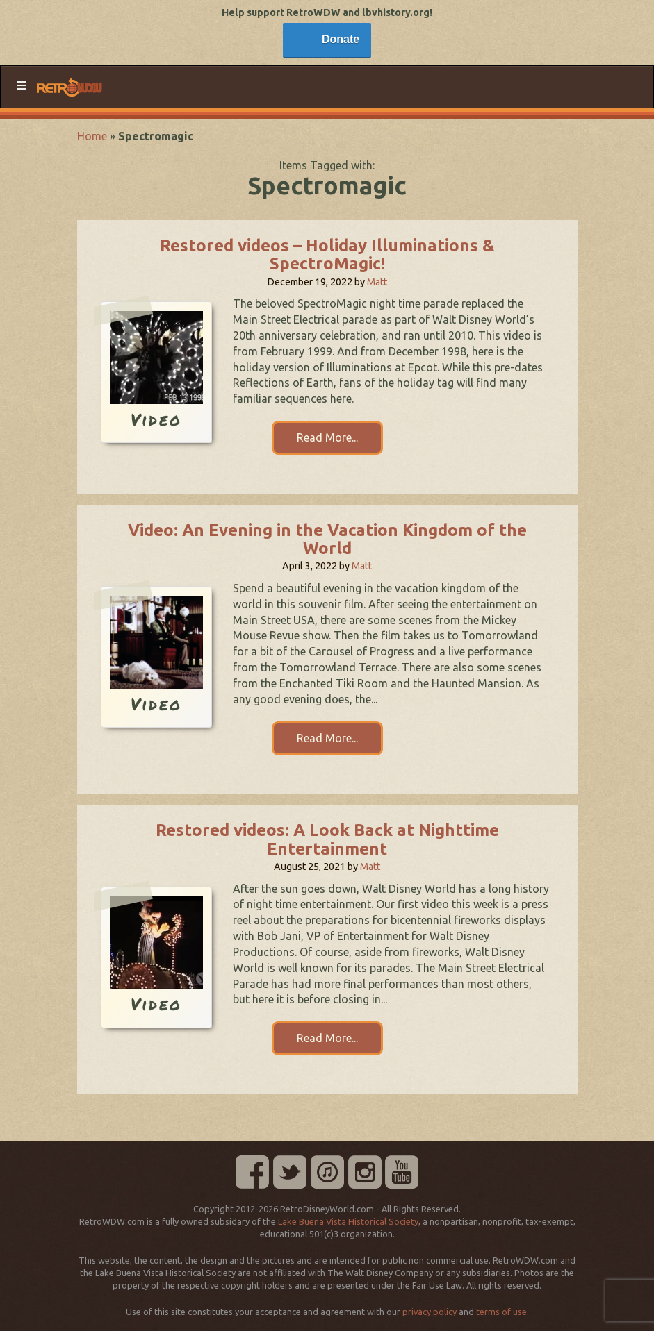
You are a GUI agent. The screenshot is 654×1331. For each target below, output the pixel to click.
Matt (377, 281)
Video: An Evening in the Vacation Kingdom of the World (327, 539)
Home (92, 136)
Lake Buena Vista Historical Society (348, 1221)
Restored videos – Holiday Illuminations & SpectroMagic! (327, 254)
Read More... (327, 437)
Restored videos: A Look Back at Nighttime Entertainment (327, 839)
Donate (340, 39)
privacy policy (429, 1311)
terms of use (501, 1311)
